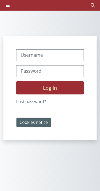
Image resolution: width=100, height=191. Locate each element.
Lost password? (31, 102)
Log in (50, 87)
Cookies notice (34, 122)
